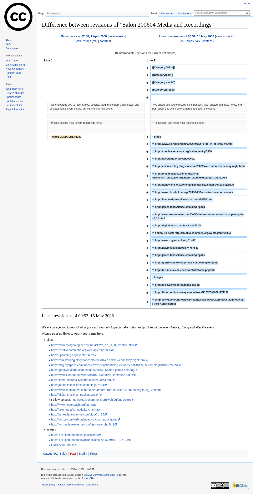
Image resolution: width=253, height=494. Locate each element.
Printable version (15, 101)
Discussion (53, 13)
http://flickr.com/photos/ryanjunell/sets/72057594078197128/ (90, 440)
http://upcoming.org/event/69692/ (72, 355)
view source (117, 36)
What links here (14, 88)
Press (94, 453)
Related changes (15, 93)
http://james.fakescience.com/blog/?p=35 (77, 414)
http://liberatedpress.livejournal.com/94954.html (81, 380)
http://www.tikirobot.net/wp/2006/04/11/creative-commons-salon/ (92, 375)
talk (95, 41)
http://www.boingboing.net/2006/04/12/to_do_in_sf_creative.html (92, 345)
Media (83, 453)
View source (167, 13)
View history (184, 13)
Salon (63, 453)
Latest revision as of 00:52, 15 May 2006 (186, 36)
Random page (13, 72)
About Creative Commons (70, 484)
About (9, 40)
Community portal (15, 64)
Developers (12, 48)
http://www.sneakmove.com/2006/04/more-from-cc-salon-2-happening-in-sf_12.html (105, 390)
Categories (50, 453)
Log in (246, 3)
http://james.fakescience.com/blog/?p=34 (77, 385)
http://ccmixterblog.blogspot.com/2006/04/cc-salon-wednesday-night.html (98, 360)
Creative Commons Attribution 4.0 (101, 475)
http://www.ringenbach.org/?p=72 (72, 404)
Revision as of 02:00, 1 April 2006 (84, 36)
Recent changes (15, 68)
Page (41, 13)
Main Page (11, 60)
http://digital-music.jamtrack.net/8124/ (75, 394)
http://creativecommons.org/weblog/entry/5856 (101, 399)
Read (154, 13)
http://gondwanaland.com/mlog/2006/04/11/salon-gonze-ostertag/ (93, 370)
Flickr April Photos (63, 445)
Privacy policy (48, 484)
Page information (15, 109)
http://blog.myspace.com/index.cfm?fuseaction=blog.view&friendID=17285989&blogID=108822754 (114, 365)
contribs (105, 41)
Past (73, 453)
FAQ (8, 44)
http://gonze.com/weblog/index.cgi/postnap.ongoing (84, 419)
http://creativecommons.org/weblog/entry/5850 (81, 350)
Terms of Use (88, 478)
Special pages (13, 97)
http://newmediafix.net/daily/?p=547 (74, 409)
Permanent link (14, 105)
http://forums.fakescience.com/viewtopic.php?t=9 (82, 424)
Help (8, 76)
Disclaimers (92, 484)
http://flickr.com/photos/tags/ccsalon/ (74, 435)
